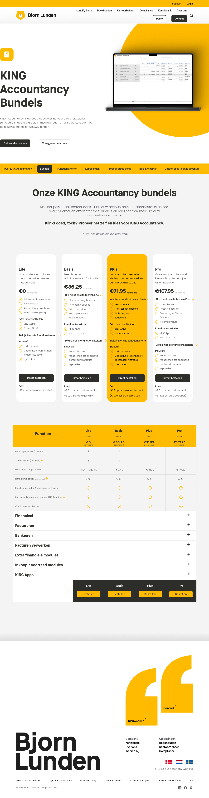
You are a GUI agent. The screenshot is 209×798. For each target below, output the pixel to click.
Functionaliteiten (67, 168)
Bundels (44, 168)
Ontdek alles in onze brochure (182, 168)
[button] (85, 295)
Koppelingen (92, 168)
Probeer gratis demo (119, 168)
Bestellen (88, 594)
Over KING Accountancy (18, 168)
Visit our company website (176, 769)
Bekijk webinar (148, 168)
